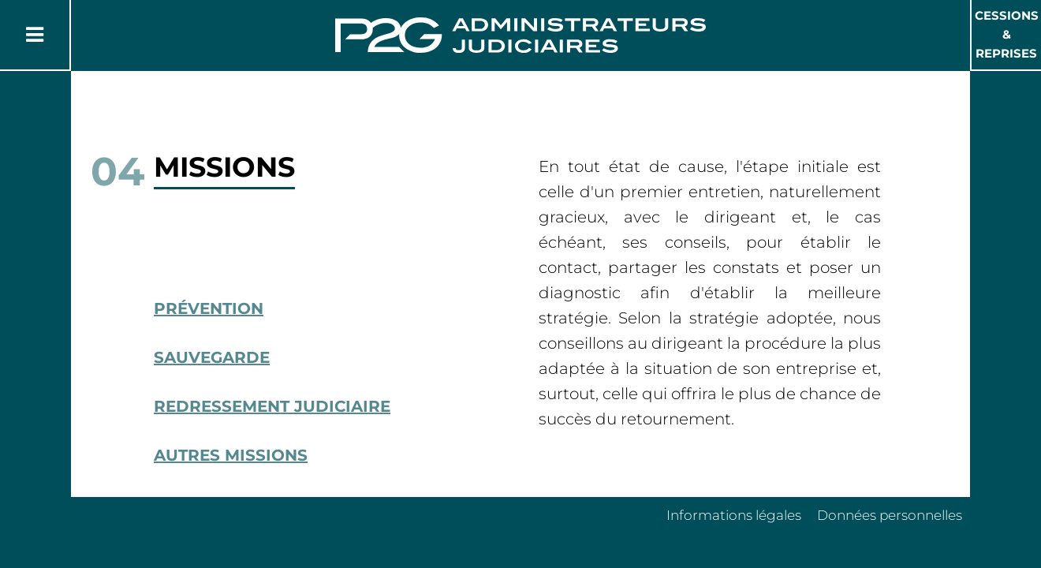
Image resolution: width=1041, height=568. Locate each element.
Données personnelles (889, 515)
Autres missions (231, 455)
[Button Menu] (34, 34)
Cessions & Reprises (1007, 34)
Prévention (208, 308)
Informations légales (733, 515)
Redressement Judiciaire (272, 406)
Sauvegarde (212, 357)
